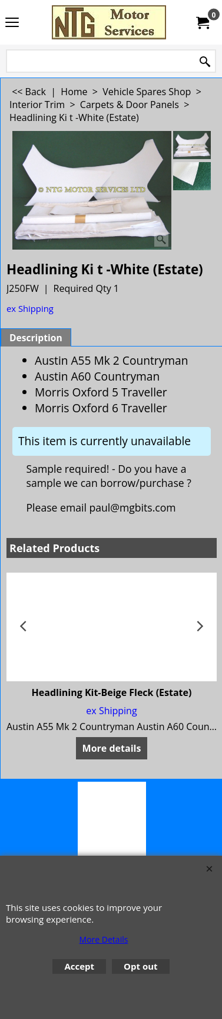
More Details (103, 939)
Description (35, 337)
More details (111, 748)
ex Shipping (30, 308)
